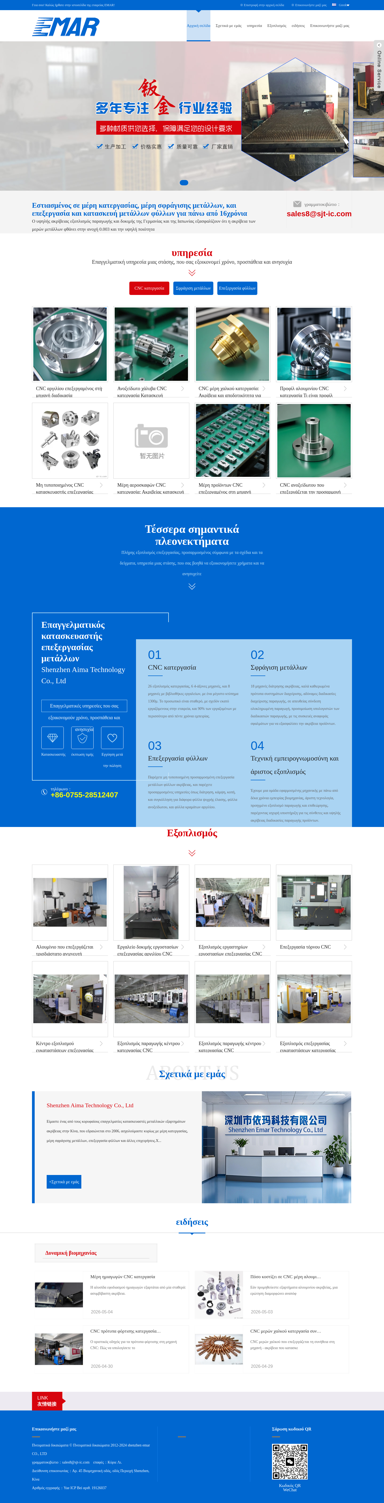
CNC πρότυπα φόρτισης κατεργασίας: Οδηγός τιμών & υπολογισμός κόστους (160, 1331)
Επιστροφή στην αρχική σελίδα (264, 5)
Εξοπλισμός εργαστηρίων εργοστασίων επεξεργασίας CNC (230, 950)
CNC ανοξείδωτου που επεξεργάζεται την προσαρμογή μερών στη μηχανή (310, 492)
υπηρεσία (254, 25)
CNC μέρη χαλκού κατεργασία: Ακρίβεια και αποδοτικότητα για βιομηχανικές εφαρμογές (230, 395)
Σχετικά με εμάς (229, 25)
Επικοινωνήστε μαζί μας (310, 5)
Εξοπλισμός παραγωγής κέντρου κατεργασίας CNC (148, 1047)
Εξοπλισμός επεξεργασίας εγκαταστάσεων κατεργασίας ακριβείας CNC (308, 1050)
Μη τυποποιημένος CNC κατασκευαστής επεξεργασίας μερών (64, 492)
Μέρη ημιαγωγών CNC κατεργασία (122, 1276)
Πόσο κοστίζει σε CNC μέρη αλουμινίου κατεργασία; (299, 1276)
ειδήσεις (298, 25)
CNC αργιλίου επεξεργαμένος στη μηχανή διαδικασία (69, 392)
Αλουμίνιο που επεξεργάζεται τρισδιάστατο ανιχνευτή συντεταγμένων (64, 954)
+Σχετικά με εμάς (64, 1182)
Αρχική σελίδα (198, 25)
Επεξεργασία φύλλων (237, 288)
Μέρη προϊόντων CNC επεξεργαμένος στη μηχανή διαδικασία (225, 492)
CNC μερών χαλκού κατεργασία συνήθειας (289, 1331)
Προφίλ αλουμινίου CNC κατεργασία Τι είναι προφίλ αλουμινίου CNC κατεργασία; (309, 395)
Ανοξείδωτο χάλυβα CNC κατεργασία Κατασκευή (142, 392)
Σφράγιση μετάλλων (193, 288)
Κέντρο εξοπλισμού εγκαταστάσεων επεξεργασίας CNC (65, 1050)
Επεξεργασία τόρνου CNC (305, 947)
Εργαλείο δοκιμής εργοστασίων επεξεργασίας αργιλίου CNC (147, 950)
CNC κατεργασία (149, 288)
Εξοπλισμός (276, 25)
